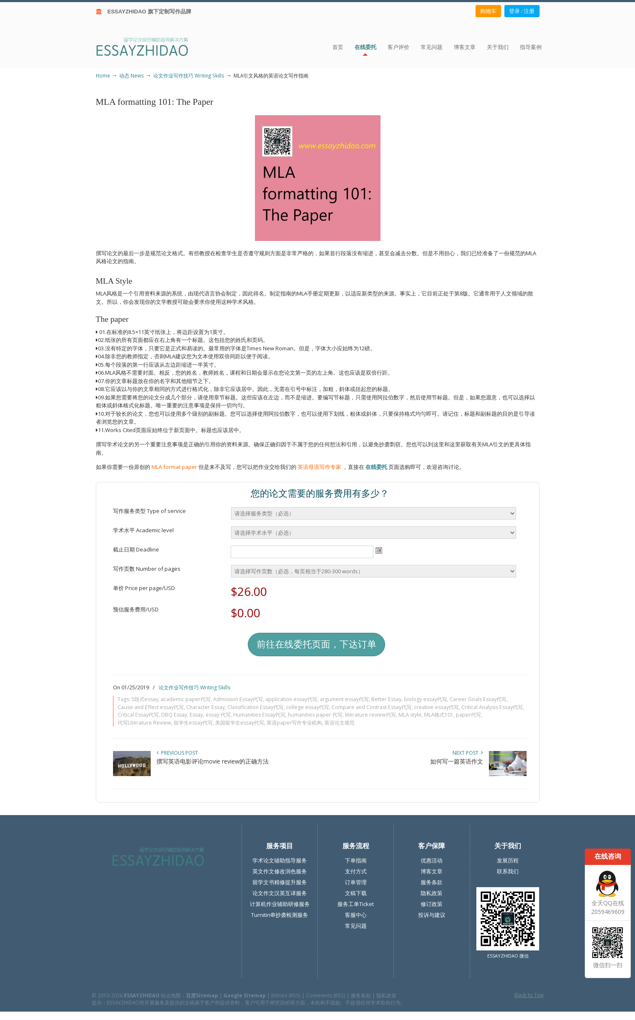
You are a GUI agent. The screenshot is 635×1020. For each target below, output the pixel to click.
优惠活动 (431, 860)
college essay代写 (307, 707)
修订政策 (431, 904)
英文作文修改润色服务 (279, 871)
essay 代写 (218, 714)
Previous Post (177, 752)
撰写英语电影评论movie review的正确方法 (213, 761)
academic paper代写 (186, 699)
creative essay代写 (436, 707)
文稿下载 (356, 893)
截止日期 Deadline (136, 549)
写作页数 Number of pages (146, 568)
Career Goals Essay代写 (478, 699)
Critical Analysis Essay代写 (492, 707)
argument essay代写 (344, 699)
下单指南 (356, 860)
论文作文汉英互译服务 (279, 893)
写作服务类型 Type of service (149, 511)
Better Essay (386, 699)
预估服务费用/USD (136, 609)
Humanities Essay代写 (259, 714)
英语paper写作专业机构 (294, 722)
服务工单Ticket (355, 904)
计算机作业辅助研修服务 (280, 904)
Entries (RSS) (286, 995)
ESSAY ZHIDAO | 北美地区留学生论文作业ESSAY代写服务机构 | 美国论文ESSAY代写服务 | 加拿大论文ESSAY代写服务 (149, 46)
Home (103, 75)
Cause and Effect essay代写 (151, 707)
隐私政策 (431, 893)
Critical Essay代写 (138, 714)
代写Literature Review (144, 722)
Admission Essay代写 (238, 699)
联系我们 (508, 871)
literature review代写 (370, 714)
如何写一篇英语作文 (456, 761)
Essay (196, 714)
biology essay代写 (425, 699)
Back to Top (529, 995)
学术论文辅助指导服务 (279, 860)
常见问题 (356, 925)
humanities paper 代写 (315, 714)
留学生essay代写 (193, 722)
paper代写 (468, 714)
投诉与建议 (431, 915)
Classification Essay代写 (255, 707)
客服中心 (356, 915)
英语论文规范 (339, 722)
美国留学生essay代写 (239, 722)
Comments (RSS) (325, 995)
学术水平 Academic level (143, 530)
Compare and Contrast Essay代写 (371, 707)
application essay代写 (291, 699)
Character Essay (205, 707)
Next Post (467, 752)
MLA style (410, 714)
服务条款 (431, 882)
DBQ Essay (174, 714)
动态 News (131, 75)
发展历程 (508, 860)
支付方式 (356, 871)
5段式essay (144, 699)
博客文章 (431, 871)
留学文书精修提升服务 (279, 882)
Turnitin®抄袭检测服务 (279, 915)
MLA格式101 (438, 714)
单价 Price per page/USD (144, 588)
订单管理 (356, 882)
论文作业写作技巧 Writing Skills (188, 75)
